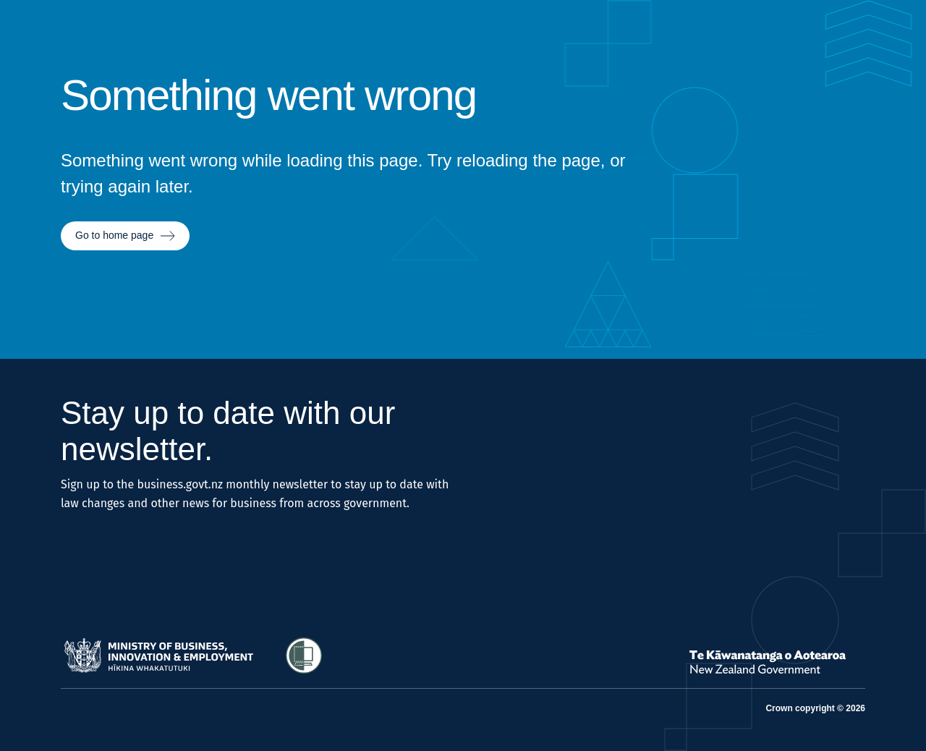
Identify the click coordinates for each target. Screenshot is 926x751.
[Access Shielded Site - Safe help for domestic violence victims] (304, 655)
